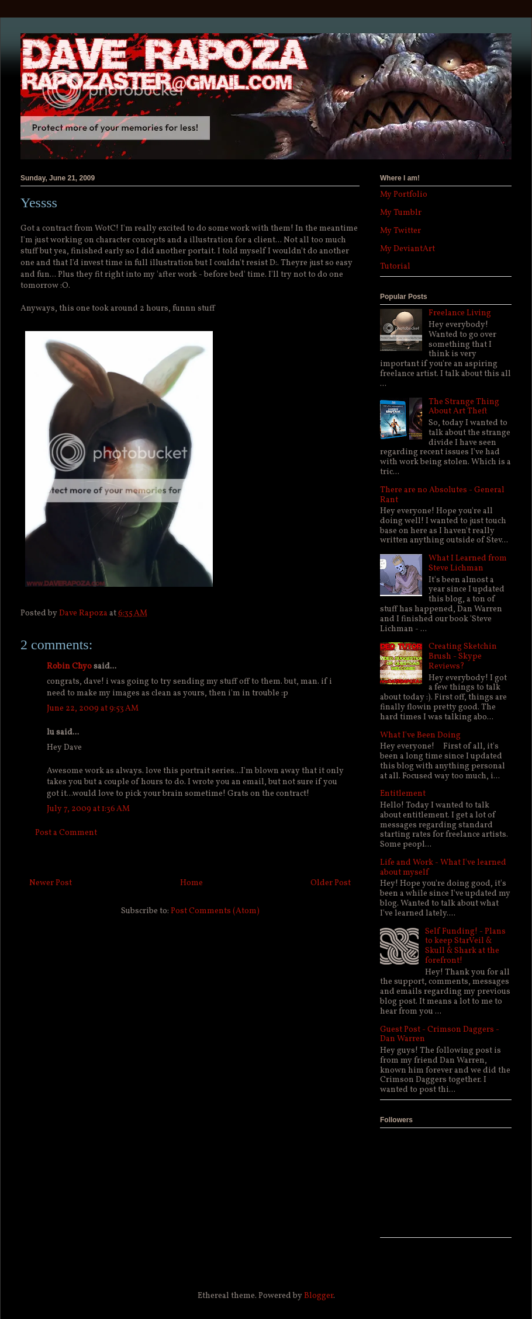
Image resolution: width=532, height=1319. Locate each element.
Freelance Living (460, 313)
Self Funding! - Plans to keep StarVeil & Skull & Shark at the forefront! (465, 946)
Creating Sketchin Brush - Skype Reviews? (463, 656)
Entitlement (403, 793)
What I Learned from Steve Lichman (468, 563)
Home (191, 883)
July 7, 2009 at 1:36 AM (88, 809)
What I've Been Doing (420, 735)
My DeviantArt (407, 249)
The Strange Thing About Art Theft (464, 406)
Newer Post (50, 883)
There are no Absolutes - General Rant (442, 495)
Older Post (330, 883)
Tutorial (395, 266)
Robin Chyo (69, 666)
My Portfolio (403, 194)
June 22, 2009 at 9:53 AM (93, 708)
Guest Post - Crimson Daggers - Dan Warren (439, 1034)
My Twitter (400, 230)
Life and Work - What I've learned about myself (443, 867)
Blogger (318, 1295)
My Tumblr (401, 212)
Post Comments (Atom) (215, 911)
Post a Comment (66, 832)
